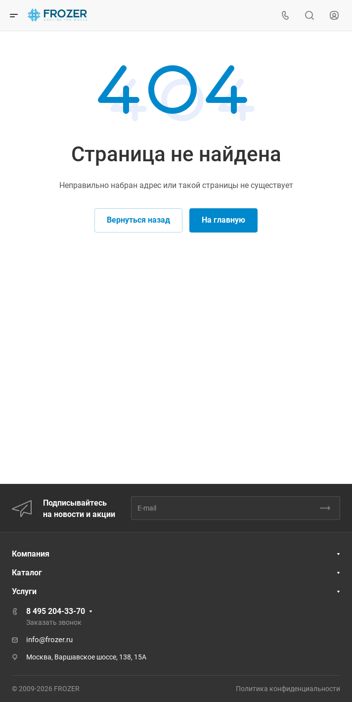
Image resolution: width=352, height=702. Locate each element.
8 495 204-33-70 (55, 611)
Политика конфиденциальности (288, 689)
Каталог (27, 572)
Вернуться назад (138, 220)
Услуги (24, 591)
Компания (30, 554)
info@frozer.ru (49, 639)
